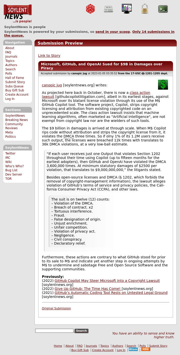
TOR (8, 179)
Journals (11, 56)
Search (10, 69)
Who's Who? (14, 166)
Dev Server (13, 174)
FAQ (8, 52)
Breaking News (16, 120)
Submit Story (15, 82)
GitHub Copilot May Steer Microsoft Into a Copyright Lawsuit (107, 281)
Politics (10, 136)
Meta (9, 132)
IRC (7, 157)
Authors (11, 65)
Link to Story (49, 56)
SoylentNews (17, 14)
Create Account (16, 94)
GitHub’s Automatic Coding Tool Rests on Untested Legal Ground (111, 293)
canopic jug (52, 85)
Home (58, 345)
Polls (8, 73)
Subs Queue (14, 86)
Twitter (10, 153)
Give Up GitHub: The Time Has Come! (88, 289)
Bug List (11, 170)
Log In (9, 99)
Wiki (8, 162)
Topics (9, 61)
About (9, 48)
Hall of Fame (14, 78)
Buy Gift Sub (14, 90)
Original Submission (56, 308)
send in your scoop (113, 32)
